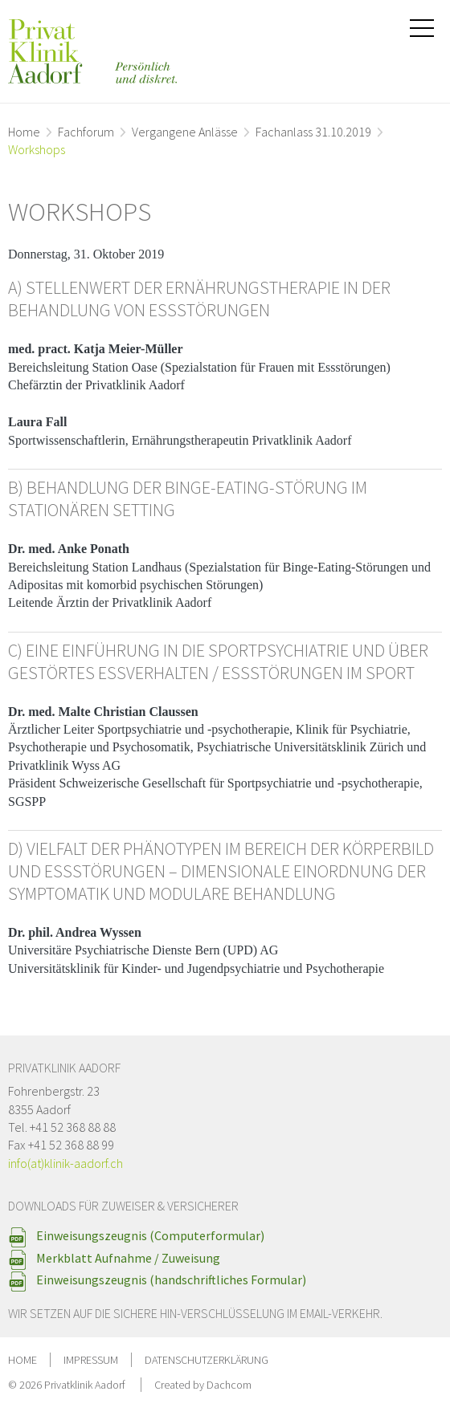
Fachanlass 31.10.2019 (313, 132)
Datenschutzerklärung (206, 1360)
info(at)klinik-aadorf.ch (65, 1163)
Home (24, 132)
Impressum (90, 1360)
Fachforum (86, 132)
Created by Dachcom (203, 1384)
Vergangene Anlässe (185, 132)
